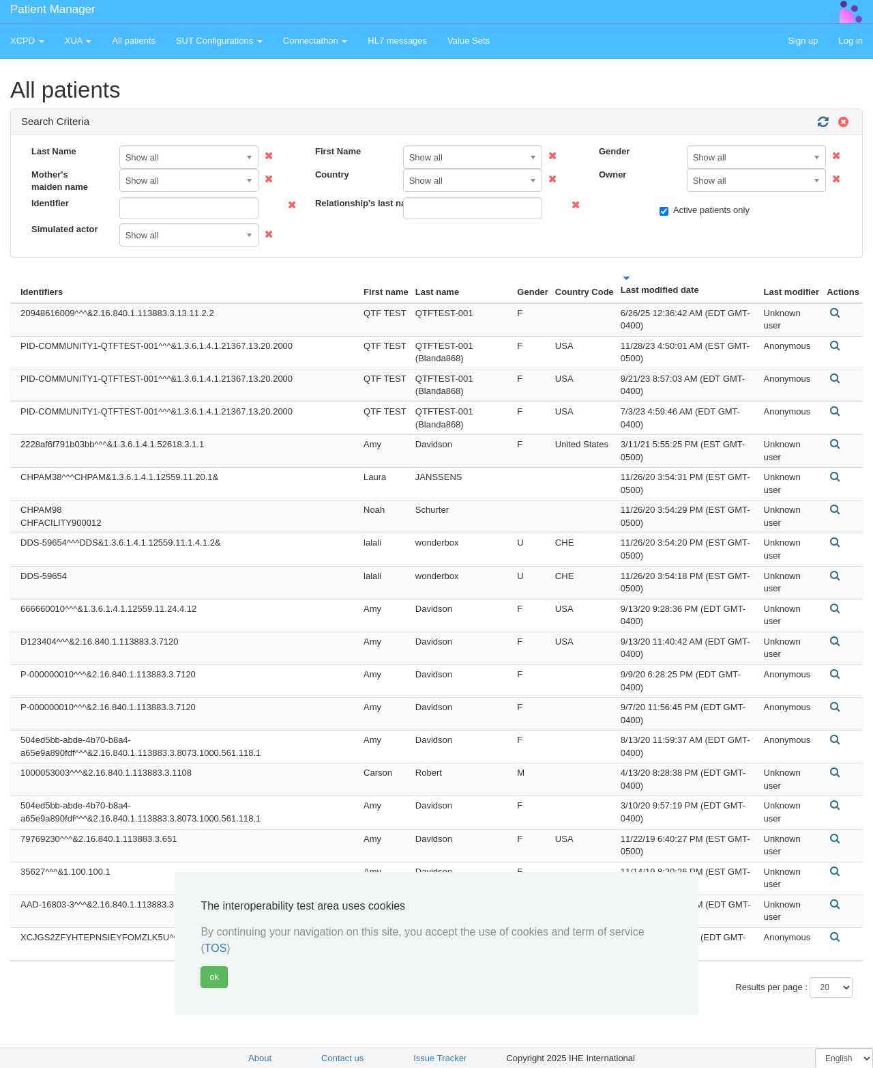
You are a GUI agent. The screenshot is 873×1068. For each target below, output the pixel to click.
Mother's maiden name (59, 181)
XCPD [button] (27, 41)
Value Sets (468, 41)
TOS (216, 948)
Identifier (50, 203)
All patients (134, 41)
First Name (338, 151)
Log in (851, 41)
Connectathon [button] (315, 41)
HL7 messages (397, 41)
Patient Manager (52, 9)
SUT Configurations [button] (219, 41)
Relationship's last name (354, 203)
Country (332, 174)
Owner (612, 174)
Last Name (53, 151)
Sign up (803, 41)
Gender (614, 151)
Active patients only (705, 210)
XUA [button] (78, 41)
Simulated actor (64, 229)
